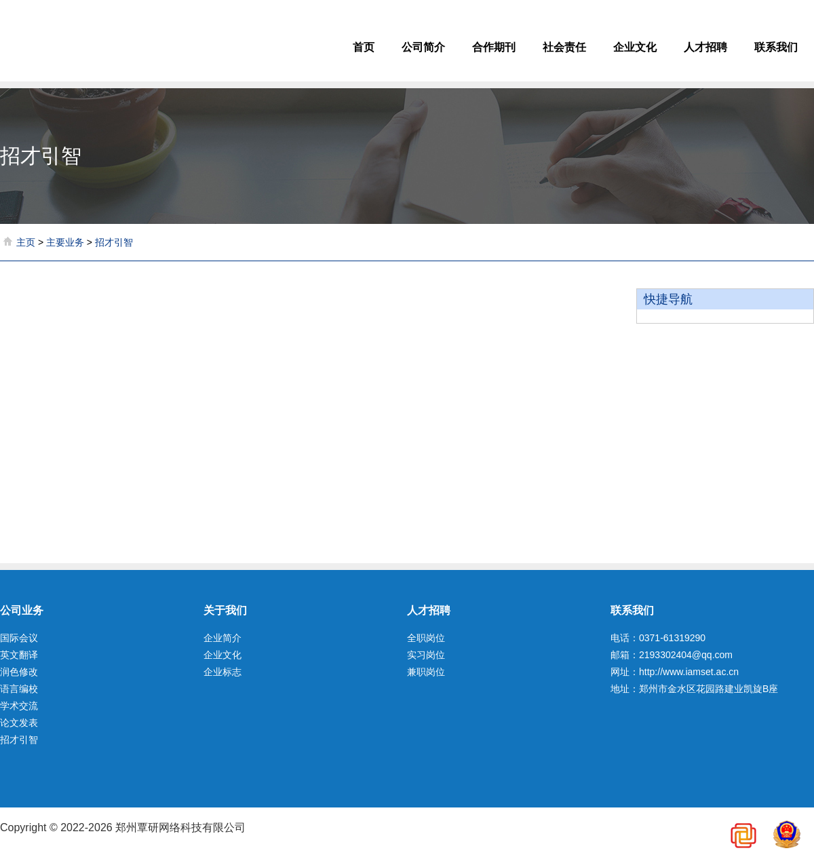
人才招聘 (705, 47)
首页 (363, 47)
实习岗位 (426, 654)
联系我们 (776, 47)
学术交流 (19, 705)
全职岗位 (426, 637)
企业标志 (222, 671)
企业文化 (635, 47)
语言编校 (19, 688)
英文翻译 (19, 654)
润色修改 (19, 671)
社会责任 (564, 47)
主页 (25, 242)
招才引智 (114, 242)
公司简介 (423, 47)
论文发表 (19, 722)
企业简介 (222, 637)
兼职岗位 (426, 671)
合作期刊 (494, 47)
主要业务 (65, 242)
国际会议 (19, 637)
